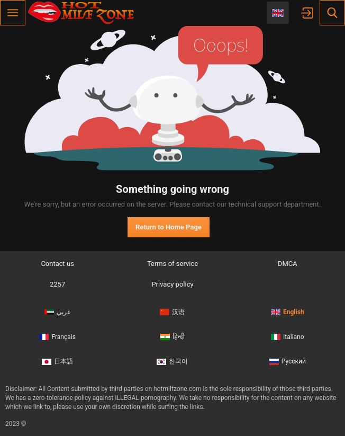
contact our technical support (237, 204)
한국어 (172, 361)
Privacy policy (172, 284)
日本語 (57, 361)
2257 (57, 284)
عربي (57, 312)
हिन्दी (172, 337)
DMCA (287, 264)
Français (57, 337)
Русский (287, 361)
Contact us (57, 264)
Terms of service (172, 264)
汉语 (172, 312)
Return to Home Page (168, 227)
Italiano (287, 337)
